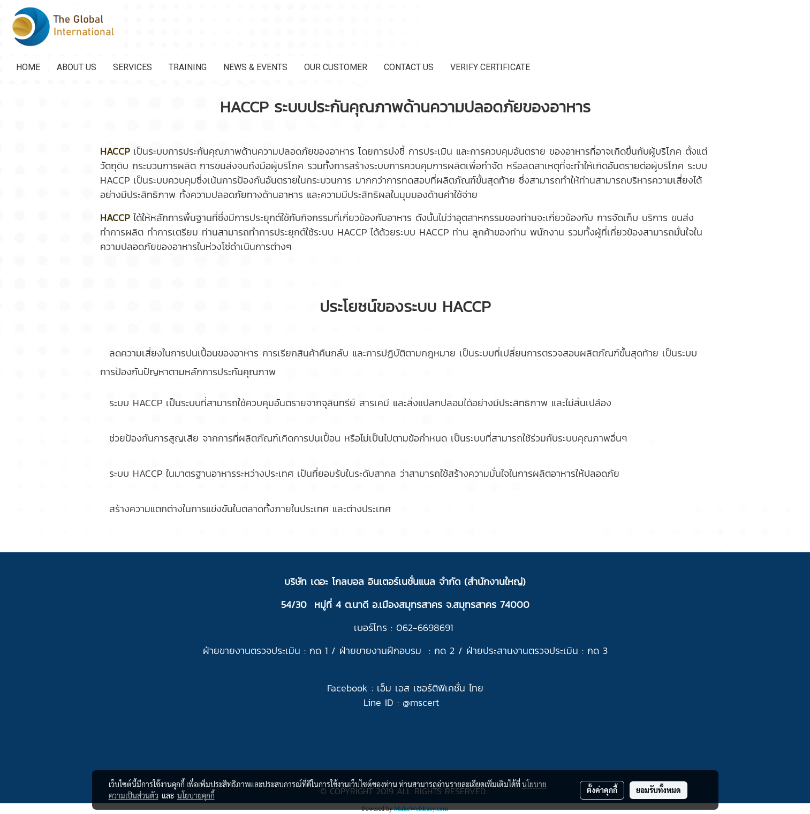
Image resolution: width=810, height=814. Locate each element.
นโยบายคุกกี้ (196, 795)
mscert (424, 702)
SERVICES (132, 67)
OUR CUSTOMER (335, 67)
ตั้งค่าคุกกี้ (602, 790)
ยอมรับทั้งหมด (658, 790)
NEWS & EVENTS (255, 67)
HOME (28, 67)
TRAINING (188, 67)
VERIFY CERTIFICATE (490, 67)
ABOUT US (76, 67)
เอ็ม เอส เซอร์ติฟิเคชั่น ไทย (430, 688)
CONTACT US (409, 67)
